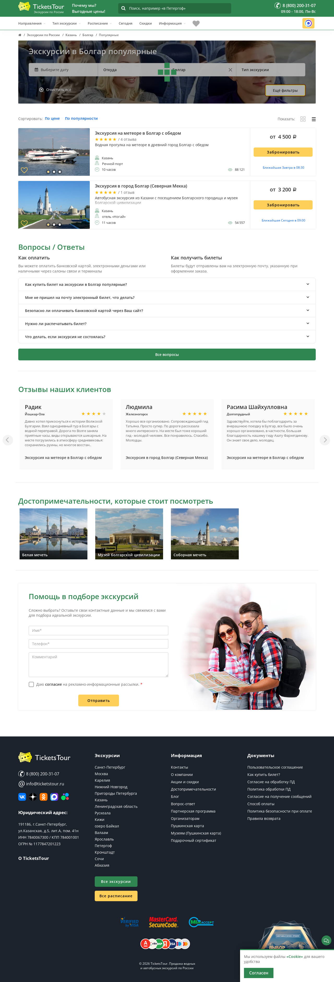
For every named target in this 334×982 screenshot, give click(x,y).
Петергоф (103, 845)
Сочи (99, 858)
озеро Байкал (107, 826)
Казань (101, 799)
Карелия (102, 780)
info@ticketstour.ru (41, 784)
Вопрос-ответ (183, 803)
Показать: (286, 119)
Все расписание (116, 895)
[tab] (167, 284)
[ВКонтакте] (22, 797)
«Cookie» (295, 956)
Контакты (179, 767)
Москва (101, 773)
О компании (182, 774)
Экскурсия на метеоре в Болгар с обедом (63, 457)
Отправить (98, 700)
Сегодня (125, 23)
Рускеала (103, 812)
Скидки (145, 23)
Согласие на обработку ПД (271, 781)
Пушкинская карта (187, 825)
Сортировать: (30, 119)
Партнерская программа (193, 811)
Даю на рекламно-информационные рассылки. (89, 684)
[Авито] (65, 797)
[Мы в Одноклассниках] (43, 797)
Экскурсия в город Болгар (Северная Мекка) (167, 457)
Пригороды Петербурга (116, 793)
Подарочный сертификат (193, 840)
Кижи (99, 819)
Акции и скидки (185, 781)
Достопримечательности (193, 789)
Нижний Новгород (111, 786)
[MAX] (54, 797)
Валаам (101, 832)
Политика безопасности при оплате (279, 811)
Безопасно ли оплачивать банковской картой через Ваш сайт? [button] (84, 310)
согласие (53, 684)
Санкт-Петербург (110, 767)
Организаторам (185, 818)
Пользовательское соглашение (275, 767)
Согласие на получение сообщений (279, 796)
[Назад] (8, 440)
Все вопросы (167, 354)
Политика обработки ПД (269, 789)
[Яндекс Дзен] (33, 797)
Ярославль (104, 839)
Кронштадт (105, 852)
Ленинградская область (116, 806)
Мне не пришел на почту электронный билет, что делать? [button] (79, 297)
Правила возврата (264, 818)
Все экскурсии (116, 881)
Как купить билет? (263, 774)
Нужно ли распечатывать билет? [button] (55, 323)
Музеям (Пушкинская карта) (196, 833)
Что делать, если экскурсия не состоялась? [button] (65, 336)
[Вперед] (325, 440)
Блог (175, 796)
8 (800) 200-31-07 (38, 774)
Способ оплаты (261, 803)
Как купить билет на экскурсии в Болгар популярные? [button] (76, 284)
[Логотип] (41, 6)
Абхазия (102, 865)
